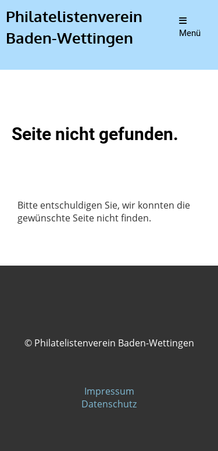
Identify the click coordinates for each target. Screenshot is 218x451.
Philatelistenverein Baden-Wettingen (74, 26)
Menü (190, 27)
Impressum (109, 391)
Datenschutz (109, 404)
